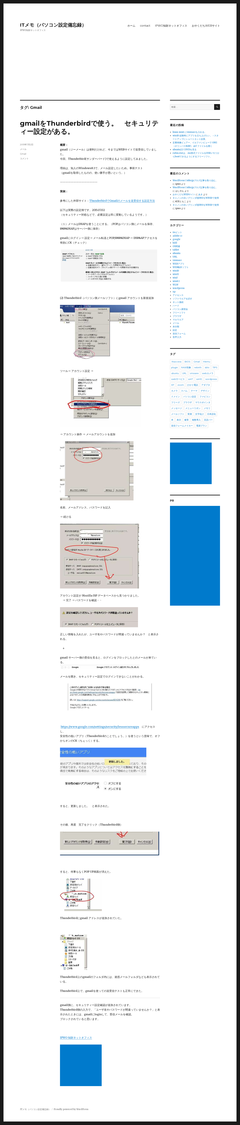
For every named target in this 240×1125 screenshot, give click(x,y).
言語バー (208, 419)
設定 (175, 330)
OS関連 (176, 246)
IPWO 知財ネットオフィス (76, 1037)
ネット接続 (178, 302)
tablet (176, 249)
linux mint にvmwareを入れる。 (189, 132)
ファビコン (205, 396)
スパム (184, 390)
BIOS (187, 361)
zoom (181, 385)
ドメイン (175, 396)
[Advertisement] (120, 75)
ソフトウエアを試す (182, 298)
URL (175, 256)
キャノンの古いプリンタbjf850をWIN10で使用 (196, 198)
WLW (175, 284)
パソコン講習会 (180, 309)
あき (200, 194)
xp (174, 291)
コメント (24, 158)
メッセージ (176, 408)
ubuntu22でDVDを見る (184, 149)
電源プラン (201, 425)
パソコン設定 (189, 396)
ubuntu (176, 253)
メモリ (207, 408)
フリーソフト (179, 312)
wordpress (178, 288)
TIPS (215, 367)
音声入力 (177, 337)
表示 (179, 419)
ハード (176, 305)
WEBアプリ (178, 263)
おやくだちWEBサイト (206, 25)
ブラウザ (177, 316)
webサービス (178, 379)
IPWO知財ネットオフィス (171, 25)
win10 (176, 270)
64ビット (177, 232)
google (176, 239)
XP (172, 385)
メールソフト (177, 414)
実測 (190, 414)
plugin (174, 367)
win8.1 (176, 281)
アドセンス (178, 295)
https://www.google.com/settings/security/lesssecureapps (100, 726)
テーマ (194, 390)
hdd (175, 242)
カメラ (174, 390)
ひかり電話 (192, 385)
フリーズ (175, 402)
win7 (175, 277)
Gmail (23, 153)
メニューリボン (192, 408)
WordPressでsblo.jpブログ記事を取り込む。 (195, 180)
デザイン (205, 390)
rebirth (198, 367)
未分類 (176, 326)
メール (23, 149)
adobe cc (177, 235)
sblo (207, 367)
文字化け (199, 414)
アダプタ (205, 385)
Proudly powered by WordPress (71, 1109)
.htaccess (176, 361)
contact (145, 25)
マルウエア (178, 319)
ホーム (131, 25)
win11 (176, 274)
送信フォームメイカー (182, 425)
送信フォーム (179, 333)
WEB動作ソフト (181, 267)
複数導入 (196, 419)
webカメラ (207, 373)
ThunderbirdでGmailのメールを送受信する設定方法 (122, 200)
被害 (186, 419)
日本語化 (211, 414)
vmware (177, 260)
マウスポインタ (202, 402)
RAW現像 (186, 367)
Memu (206, 361)
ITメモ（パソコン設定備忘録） (53, 25)
